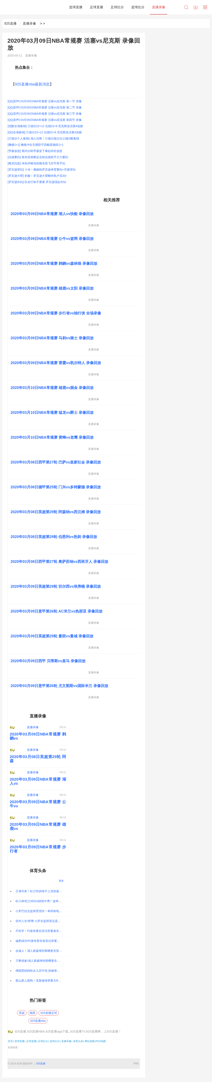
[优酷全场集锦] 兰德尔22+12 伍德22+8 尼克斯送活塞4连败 (45, 126)
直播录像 (29, 23)
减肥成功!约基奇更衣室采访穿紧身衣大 (41, 940)
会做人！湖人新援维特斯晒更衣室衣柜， (42, 950)
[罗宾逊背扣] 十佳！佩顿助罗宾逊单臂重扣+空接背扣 (42, 169)
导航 (205, 7)
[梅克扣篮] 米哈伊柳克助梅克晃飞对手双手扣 (36, 163)
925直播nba (38, 1020)
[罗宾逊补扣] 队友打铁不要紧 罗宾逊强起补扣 (37, 182)
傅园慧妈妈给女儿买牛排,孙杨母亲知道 (41, 970)
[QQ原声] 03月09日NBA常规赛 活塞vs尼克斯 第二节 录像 (45, 107)
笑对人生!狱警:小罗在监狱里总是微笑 (40, 921)
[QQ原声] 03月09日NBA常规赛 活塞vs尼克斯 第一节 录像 (45, 101)
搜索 (186, 7)
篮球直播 (19, 1041)
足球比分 (43, 1041)
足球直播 (31, 1041)
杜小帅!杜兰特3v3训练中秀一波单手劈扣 (41, 901)
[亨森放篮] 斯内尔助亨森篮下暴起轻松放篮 (35, 151)
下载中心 (195, 7)
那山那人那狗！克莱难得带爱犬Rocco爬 (41, 980)
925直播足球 (48, 1013)
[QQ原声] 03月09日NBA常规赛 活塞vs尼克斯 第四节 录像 (45, 120)
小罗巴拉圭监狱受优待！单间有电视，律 (42, 911)
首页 (10, 1041)
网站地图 (90, 1041)
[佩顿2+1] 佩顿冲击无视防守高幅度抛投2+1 (35, 144)
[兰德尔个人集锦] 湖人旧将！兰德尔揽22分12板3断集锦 (43, 138)
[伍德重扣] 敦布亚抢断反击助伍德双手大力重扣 (38, 157)
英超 (22, 1013)
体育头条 (78, 1041)
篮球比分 (55, 1041)
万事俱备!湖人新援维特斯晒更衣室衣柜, (41, 960)
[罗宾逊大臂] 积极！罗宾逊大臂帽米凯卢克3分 (37, 175)
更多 (61, 880)
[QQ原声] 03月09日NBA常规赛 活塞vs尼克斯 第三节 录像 (45, 113)
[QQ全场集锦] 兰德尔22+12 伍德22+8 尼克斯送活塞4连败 (45, 132)
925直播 (10, 23)
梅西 (32, 1013)
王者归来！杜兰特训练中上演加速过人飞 (42, 891)
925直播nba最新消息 (32, 84)
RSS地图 (101, 1041)
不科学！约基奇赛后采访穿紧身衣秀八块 (42, 931)
